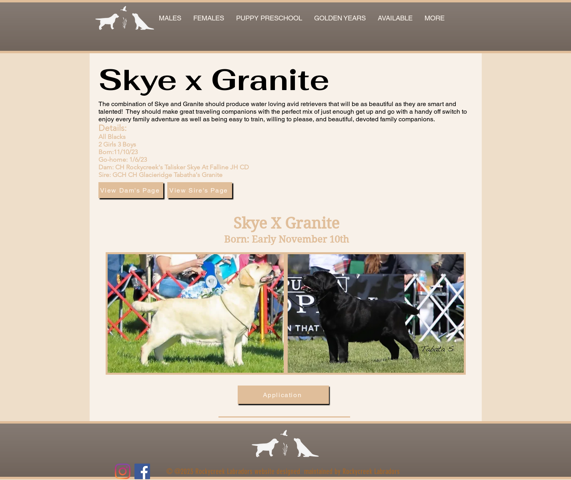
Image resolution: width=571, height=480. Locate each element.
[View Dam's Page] (130, 190)
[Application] (283, 395)
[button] (395, 18)
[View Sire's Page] (199, 190)
